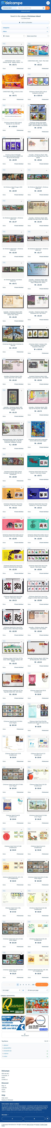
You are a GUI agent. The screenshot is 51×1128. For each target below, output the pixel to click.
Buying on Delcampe (7, 1100)
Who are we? (5, 1073)
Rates (3, 1077)
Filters (5, 31)
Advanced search (25, 11)
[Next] (41, 984)
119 (33, 984)
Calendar (4, 1087)
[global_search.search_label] (31, 8)
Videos (3, 1091)
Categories (6, 27)
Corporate (5, 1075)
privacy (37, 1124)
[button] (43, 8)
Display (6, 36)
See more (4, 1114)
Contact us (5, 1079)
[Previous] (9, 984)
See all (46, 1041)
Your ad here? (25, 1034)
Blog (4, 1085)
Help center (5, 1098)
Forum (3, 1089)
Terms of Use (30, 1124)
